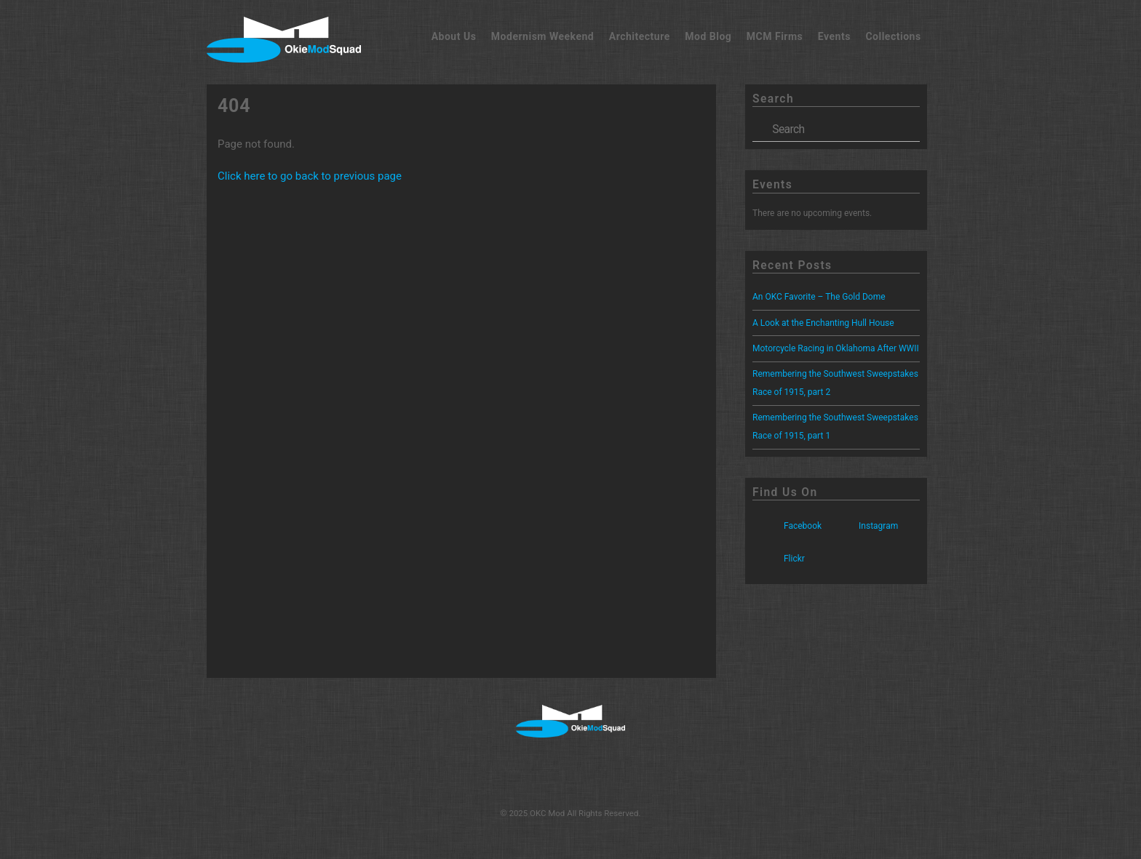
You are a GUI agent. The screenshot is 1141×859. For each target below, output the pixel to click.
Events (834, 36)
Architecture (639, 36)
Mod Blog (708, 36)
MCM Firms (775, 36)
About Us (454, 36)
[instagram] (569, 772)
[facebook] (521, 772)
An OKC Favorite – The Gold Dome (819, 297)
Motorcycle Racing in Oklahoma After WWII (835, 348)
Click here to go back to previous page (310, 176)
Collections (893, 36)
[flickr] (615, 772)
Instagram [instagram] (862, 526)
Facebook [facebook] (787, 526)
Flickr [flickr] (778, 559)
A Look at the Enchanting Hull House (823, 323)
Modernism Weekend (542, 36)
